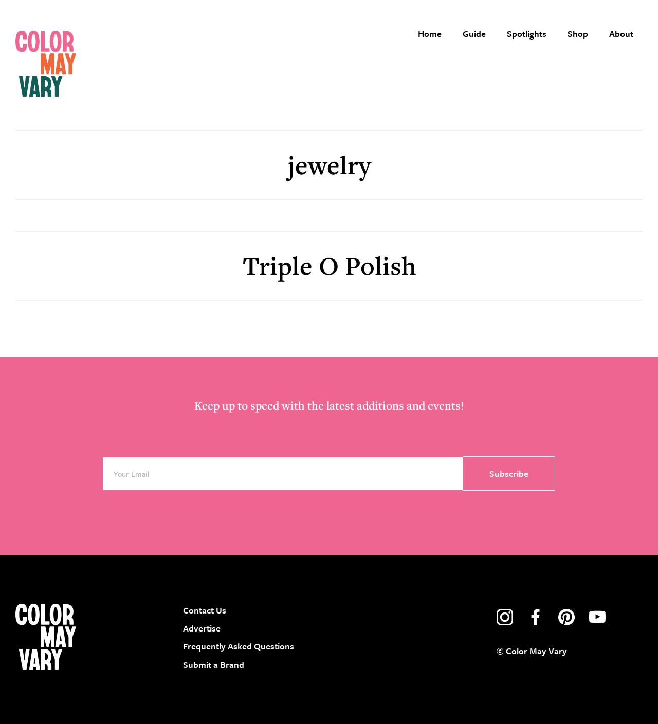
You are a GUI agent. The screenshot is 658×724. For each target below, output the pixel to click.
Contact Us (204, 610)
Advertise (202, 628)
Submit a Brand (213, 664)
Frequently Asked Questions (238, 646)
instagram (505, 617)
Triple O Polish (329, 265)
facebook (535, 617)
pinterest (566, 617)
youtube (597, 617)
